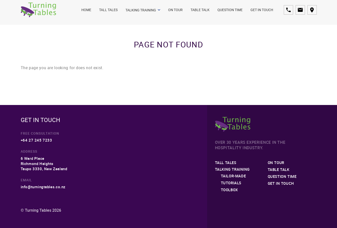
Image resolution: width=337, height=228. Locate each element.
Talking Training (142, 10)
